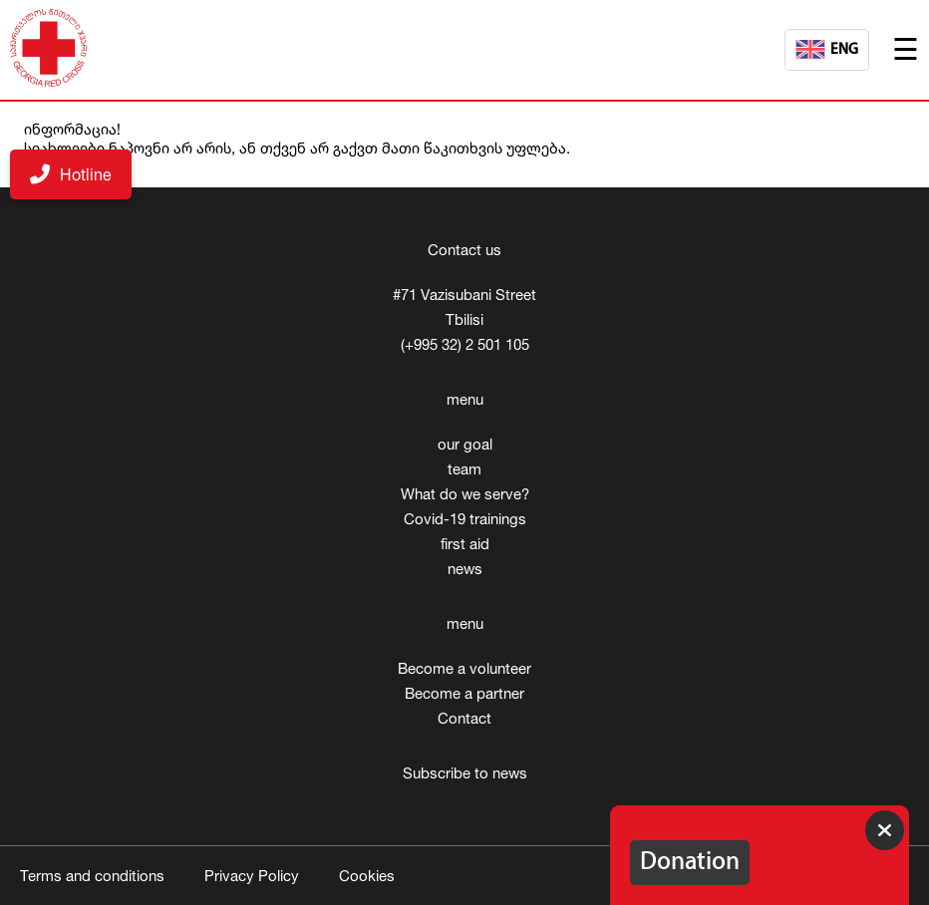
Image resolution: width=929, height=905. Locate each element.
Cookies (367, 875)
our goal (465, 444)
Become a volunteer (464, 668)
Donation (690, 862)
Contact (464, 718)
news (465, 568)
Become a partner (464, 693)
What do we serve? (465, 493)
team (464, 468)
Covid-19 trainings (465, 518)
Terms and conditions (92, 875)
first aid (465, 543)
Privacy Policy (251, 875)
